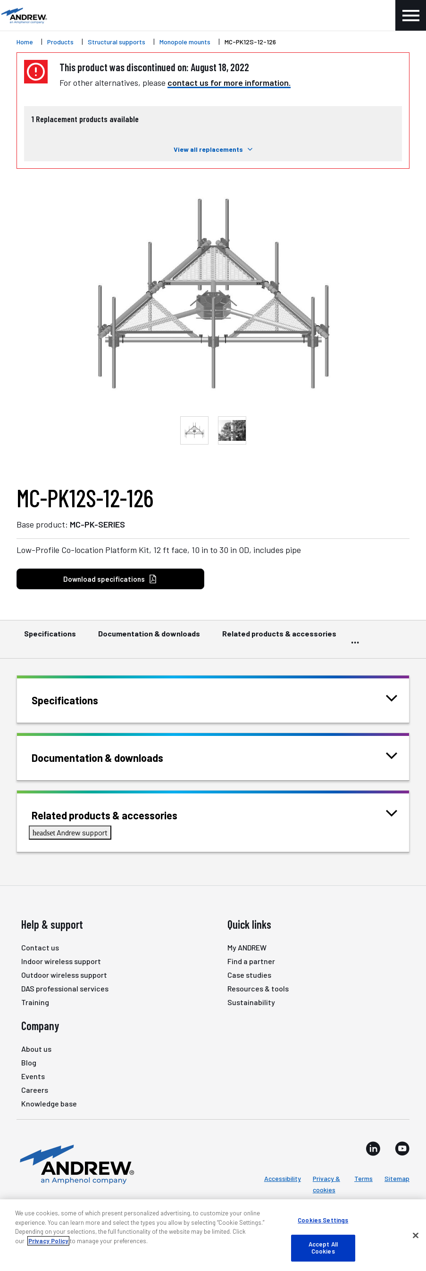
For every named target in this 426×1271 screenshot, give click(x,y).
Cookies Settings (323, 1220)
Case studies (249, 974)
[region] (213, 1235)
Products (60, 42)
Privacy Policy (48, 1241)
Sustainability (251, 1002)
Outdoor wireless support (64, 974)
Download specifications (110, 579)
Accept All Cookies (323, 1247)
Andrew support (70, 832)
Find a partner (251, 961)
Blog (28, 1062)
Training (35, 1002)
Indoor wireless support (61, 961)
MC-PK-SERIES (97, 524)
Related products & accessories (279, 638)
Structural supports (116, 42)
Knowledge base (49, 1103)
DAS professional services (65, 988)
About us (36, 1048)
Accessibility (282, 1178)
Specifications (50, 638)
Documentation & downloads (149, 638)
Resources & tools (258, 988)
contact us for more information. (229, 82)
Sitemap (396, 1178)
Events (33, 1076)
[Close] (415, 1235)
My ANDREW (247, 947)
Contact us (40, 947)
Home (25, 42)
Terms (363, 1178)
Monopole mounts (184, 42)
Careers (34, 1089)
